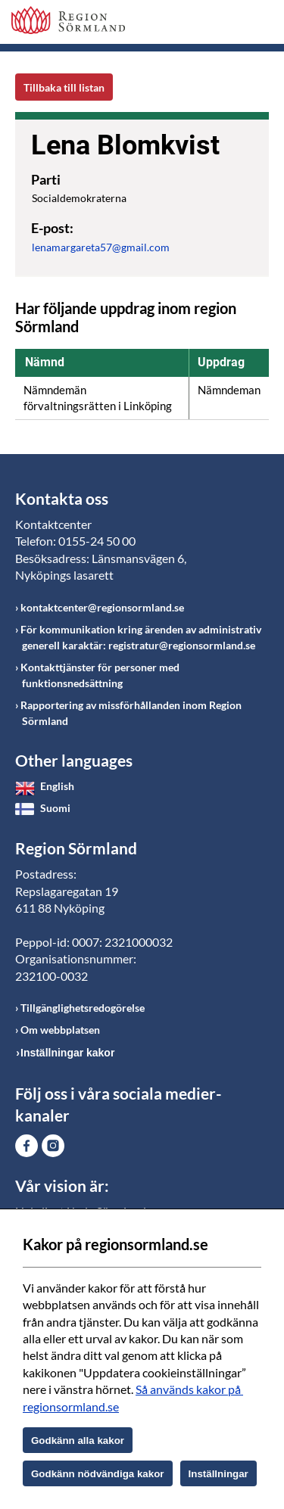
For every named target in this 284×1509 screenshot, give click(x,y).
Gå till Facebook (26, 1145)
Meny (257, 24)
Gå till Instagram (53, 1145)
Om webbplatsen (60, 1029)
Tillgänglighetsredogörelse (82, 1007)
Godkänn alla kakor (77, 1440)
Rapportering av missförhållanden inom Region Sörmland (131, 712)
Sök (219, 24)
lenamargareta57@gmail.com (101, 247)
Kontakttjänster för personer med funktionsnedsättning (99, 675)
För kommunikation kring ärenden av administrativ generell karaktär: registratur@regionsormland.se (140, 637)
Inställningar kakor (67, 1053)
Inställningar (218, 1473)
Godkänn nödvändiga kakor (97, 1473)
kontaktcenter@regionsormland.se (102, 607)
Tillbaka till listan (64, 87)
